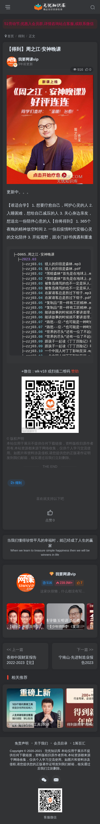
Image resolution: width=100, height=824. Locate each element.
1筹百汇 (79, 743)
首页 (9, 36)
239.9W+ (64, 583)
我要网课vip (28, 59)
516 (47, 583)
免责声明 (22, 743)
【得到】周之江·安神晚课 (34, 49)
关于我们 (41, 743)
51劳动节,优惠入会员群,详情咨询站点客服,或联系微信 (49, 24)
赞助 (75, 371)
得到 (21, 36)
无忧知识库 (53, 750)
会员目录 (60, 743)
